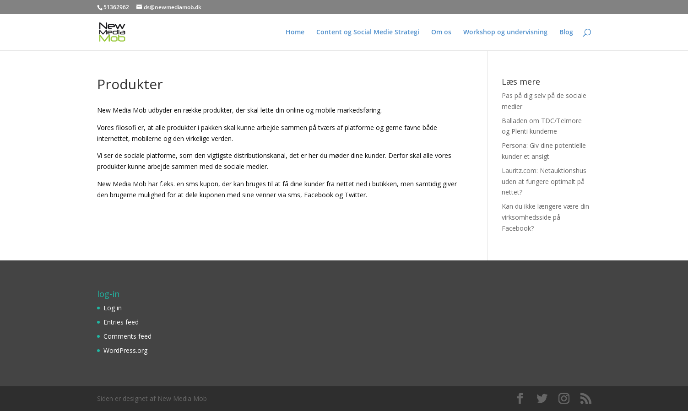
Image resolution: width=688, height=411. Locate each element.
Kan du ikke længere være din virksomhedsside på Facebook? (545, 217)
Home (295, 32)
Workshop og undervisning (505, 32)
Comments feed (127, 336)
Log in (112, 307)
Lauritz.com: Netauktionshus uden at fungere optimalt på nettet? (544, 181)
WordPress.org (125, 350)
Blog (566, 32)
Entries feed (121, 322)
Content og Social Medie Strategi (367, 32)
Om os (441, 32)
